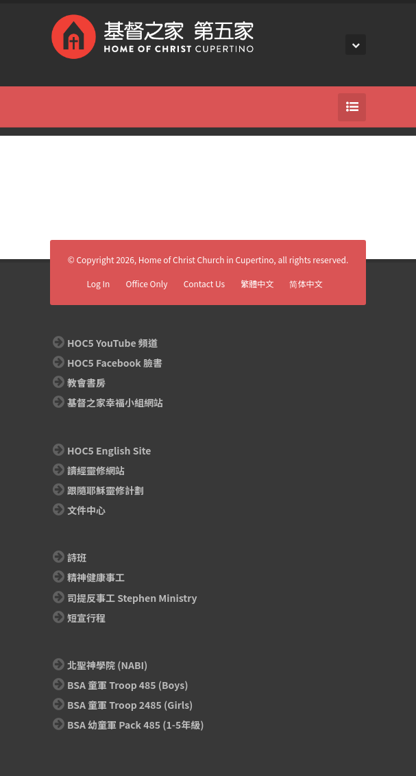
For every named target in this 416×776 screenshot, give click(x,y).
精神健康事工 (96, 577)
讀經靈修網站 (96, 470)
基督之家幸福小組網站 (115, 402)
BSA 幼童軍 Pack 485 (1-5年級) (135, 724)
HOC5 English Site (109, 450)
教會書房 (86, 382)
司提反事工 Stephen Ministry (132, 598)
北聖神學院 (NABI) (107, 665)
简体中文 (305, 283)
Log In (98, 283)
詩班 (76, 557)
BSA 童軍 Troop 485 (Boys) (127, 685)
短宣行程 (86, 618)
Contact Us (204, 283)
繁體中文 (257, 283)
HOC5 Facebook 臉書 (114, 362)
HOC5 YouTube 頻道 (112, 343)
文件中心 (86, 510)
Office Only (147, 283)
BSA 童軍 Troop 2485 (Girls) (130, 705)
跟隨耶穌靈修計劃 (105, 490)
